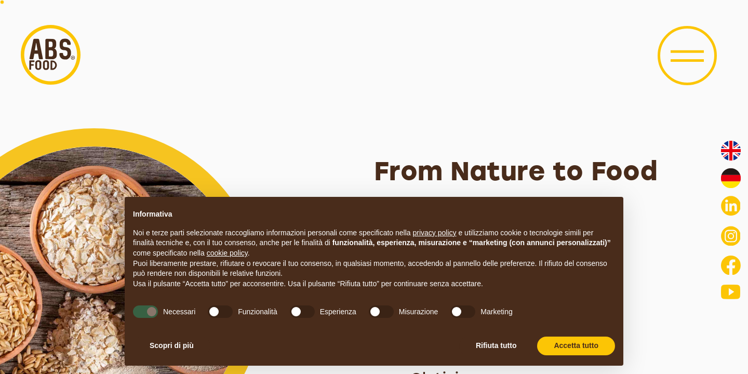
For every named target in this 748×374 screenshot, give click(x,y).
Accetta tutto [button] (576, 345)
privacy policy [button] (435, 233)
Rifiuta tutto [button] (496, 345)
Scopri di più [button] (172, 345)
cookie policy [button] (227, 253)
